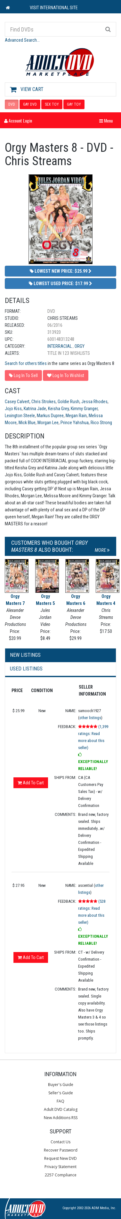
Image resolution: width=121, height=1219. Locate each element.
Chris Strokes (43, 401)
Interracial (60, 346)
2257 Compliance (61, 1175)
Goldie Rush (68, 401)
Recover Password (60, 1150)
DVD (11, 104)
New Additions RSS (60, 1117)
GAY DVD (30, 104)
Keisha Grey (58, 408)
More (102, 550)
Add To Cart (31, 782)
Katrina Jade (35, 408)
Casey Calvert (17, 401)
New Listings (25, 655)
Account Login (18, 120)
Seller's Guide (60, 1093)
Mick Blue (27, 422)
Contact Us (60, 1142)
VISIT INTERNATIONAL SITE (54, 7)
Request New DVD (60, 1158)
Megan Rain (76, 415)
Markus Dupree (50, 415)
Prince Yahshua (74, 422)
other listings (90, 717)
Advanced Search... (22, 40)
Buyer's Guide (60, 1084)
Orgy (80, 346)
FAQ (60, 1101)
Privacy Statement (60, 1166)
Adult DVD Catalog (60, 1109)
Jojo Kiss (13, 408)
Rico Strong (101, 422)
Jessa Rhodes (94, 401)
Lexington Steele (20, 415)
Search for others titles (26, 363)
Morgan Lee (48, 422)
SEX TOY (52, 104)
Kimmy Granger (84, 408)
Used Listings (26, 669)
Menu (107, 120)
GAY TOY (74, 104)
